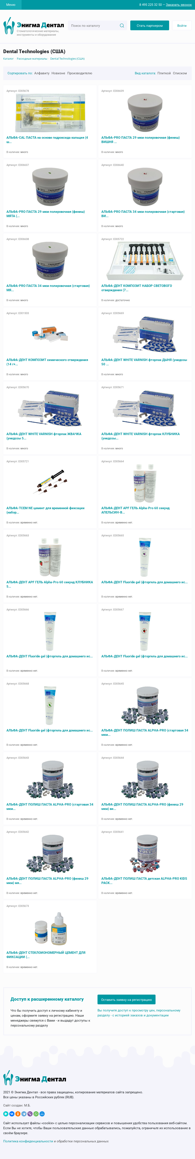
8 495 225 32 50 (150, 5)
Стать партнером (150, 26)
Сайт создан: (17, 1105)
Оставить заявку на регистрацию (126, 1000)
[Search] (122, 25)
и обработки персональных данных (56, 1141)
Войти (182, 26)
